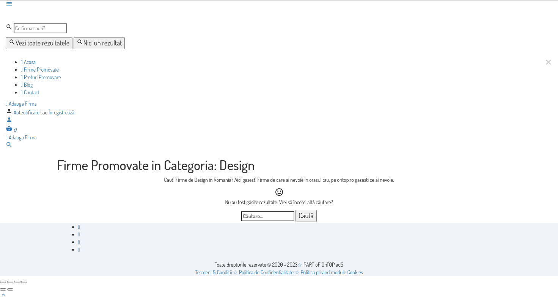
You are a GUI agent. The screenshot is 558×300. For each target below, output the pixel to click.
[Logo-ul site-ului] (63, 15)
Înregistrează (61, 112)
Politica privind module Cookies (331, 272)
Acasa (28, 62)
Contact (30, 92)
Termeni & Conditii (213, 272)
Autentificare (27, 112)
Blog (27, 84)
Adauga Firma (21, 103)
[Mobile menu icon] (279, 4)
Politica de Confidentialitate (266, 272)
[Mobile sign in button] (9, 121)
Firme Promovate (40, 69)
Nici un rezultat (99, 43)
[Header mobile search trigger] (9, 146)
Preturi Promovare (41, 77)
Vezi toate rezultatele (39, 43)
